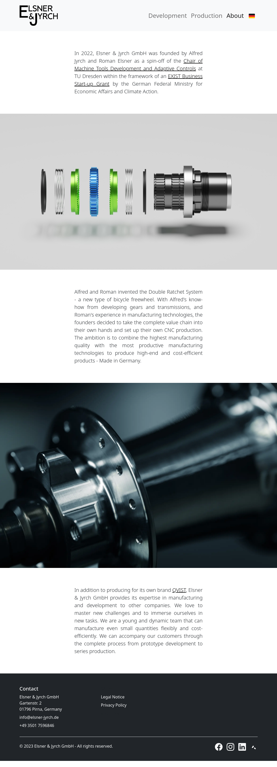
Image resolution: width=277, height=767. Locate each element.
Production (207, 15)
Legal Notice (113, 697)
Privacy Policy (114, 705)
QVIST (179, 590)
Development (167, 15)
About (235, 15)
